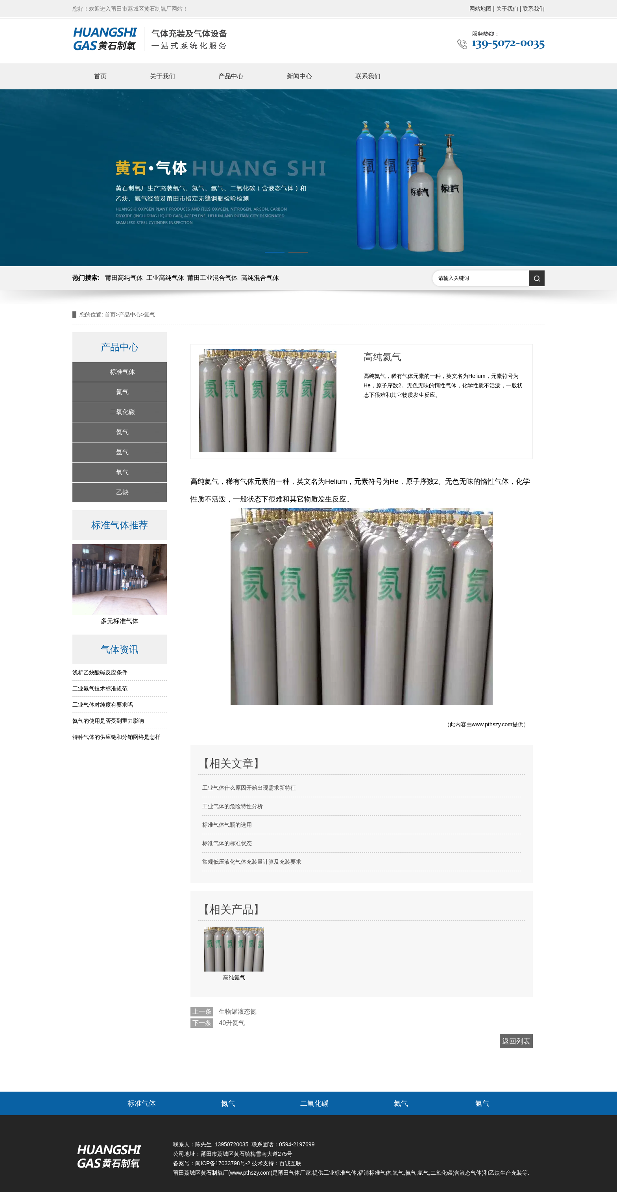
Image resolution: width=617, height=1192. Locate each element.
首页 (100, 76)
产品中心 (231, 76)
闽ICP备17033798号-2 (222, 1163)
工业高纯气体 (165, 277)
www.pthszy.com (492, 724)
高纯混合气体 (260, 277)
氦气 (122, 432)
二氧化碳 (122, 412)
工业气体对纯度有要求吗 (102, 705)
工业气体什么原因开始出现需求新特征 (249, 788)
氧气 (122, 472)
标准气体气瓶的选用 (227, 825)
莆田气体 (289, 1173)
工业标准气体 (340, 1173)
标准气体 (122, 371)
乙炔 (122, 492)
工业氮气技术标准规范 (99, 688)
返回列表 (516, 1041)
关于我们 (162, 76)
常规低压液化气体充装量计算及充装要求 (251, 862)
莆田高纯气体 (124, 277)
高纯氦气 (204, 481)
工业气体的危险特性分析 (232, 806)
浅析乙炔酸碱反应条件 (99, 672)
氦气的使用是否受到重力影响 (108, 721)
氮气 (122, 392)
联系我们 (368, 76)
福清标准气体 (374, 1173)
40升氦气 (232, 1023)
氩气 (122, 452)
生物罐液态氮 (238, 1011)
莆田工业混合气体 (212, 277)
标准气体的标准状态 (227, 843)
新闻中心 (299, 76)
